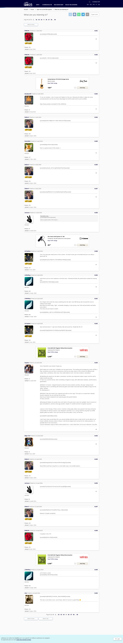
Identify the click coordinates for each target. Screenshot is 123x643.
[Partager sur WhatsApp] (79, 14)
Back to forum (31, 24)
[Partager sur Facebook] (74, 14)
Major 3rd (27, 435)
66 (46, 19)
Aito (26, 593)
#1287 (96, 188)
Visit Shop (82, 87)
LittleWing (27, 275)
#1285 (96, 141)
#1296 (96, 483)
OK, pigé (117, 639)
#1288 (96, 212)
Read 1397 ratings (52, 240)
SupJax (27, 362)
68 (51, 19)
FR (94, 4)
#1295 (96, 459)
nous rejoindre (71, 4)
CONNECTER (96, 1)
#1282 (96, 54)
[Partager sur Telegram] (83, 14)
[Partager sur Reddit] (70, 14)
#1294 (96, 435)
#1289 (96, 251)
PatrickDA (27, 141)
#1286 (96, 164)
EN (88, 4)
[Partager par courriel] (87, 14)
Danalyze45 (28, 94)
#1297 (96, 506)
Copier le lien (94, 14)
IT (96, 4)
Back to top (45, 618)
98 (55, 19)
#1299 (96, 569)
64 (41, 19)
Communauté (47, 4)
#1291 (96, 298)
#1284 (96, 117)
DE (91, 4)
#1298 (96, 530)
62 (36, 19)
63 (39, 19)
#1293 (96, 362)
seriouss (27, 212)
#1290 (96, 275)
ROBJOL (27, 30)
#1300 (96, 593)
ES (99, 4)
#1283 (96, 94)
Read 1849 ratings (52, 83)
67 (49, 19)
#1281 (96, 30)
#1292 (96, 323)
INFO (37, 4)
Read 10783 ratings (53, 352)
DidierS (27, 117)
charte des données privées (23, 639)
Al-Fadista (27, 251)
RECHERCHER (58, 4)
